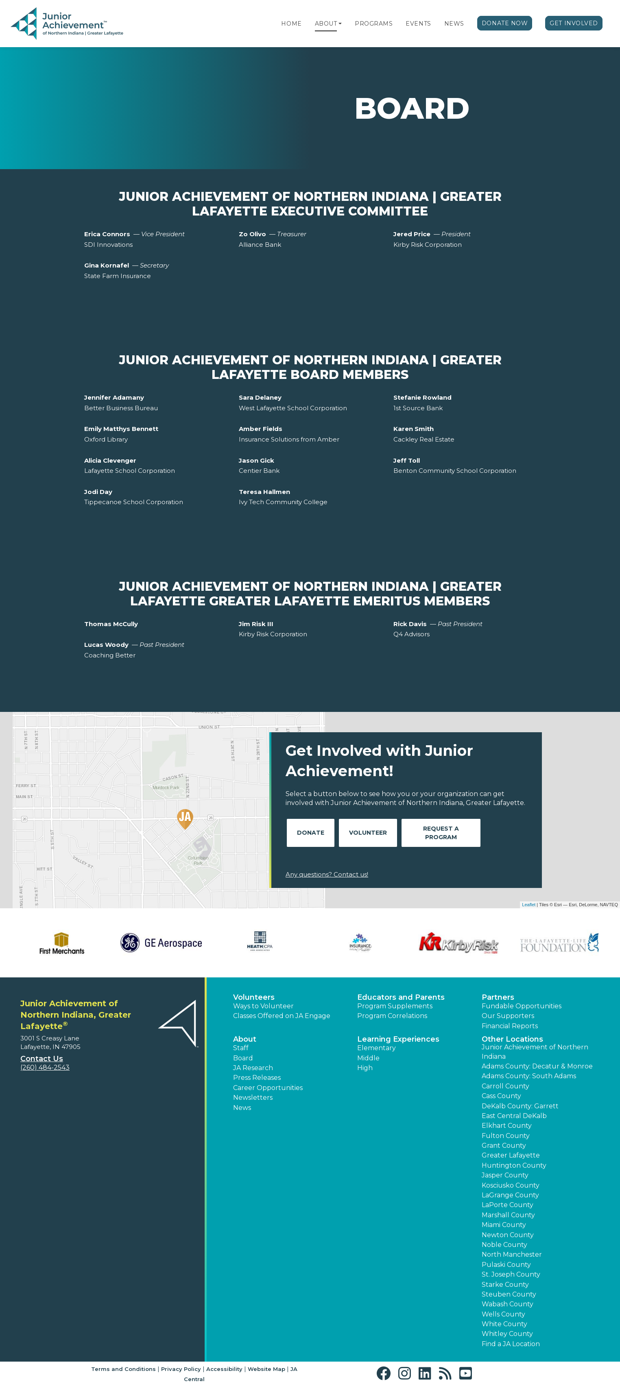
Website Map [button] (266, 1369)
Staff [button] (241, 1048)
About (326, 23)
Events (418, 23)
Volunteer (368, 832)
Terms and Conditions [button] (123, 1369)
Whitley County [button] (507, 1334)
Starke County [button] (505, 1284)
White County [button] (504, 1324)
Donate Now (505, 23)
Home (291, 23)
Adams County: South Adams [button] (529, 1076)
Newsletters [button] (253, 1097)
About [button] (244, 1039)
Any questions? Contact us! (327, 874)
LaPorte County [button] (507, 1205)
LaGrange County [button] (510, 1195)
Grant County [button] (504, 1145)
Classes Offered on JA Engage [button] (281, 1016)
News (454, 23)
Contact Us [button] (41, 1058)
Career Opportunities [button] (268, 1088)
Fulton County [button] (506, 1136)
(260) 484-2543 (45, 1067)
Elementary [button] (376, 1048)
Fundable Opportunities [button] (521, 1006)
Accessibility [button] (224, 1369)
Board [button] (243, 1058)
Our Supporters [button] (508, 1016)
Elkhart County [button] (507, 1125)
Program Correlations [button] (392, 1016)
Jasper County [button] (505, 1175)
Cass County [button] (501, 1096)
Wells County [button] (503, 1314)
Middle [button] (368, 1058)
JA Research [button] (253, 1068)
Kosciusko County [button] (510, 1185)
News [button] (242, 1108)
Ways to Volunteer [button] (263, 1006)
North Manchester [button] (512, 1254)
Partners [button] (498, 997)
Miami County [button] (504, 1225)
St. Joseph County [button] (511, 1274)
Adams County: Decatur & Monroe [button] (537, 1066)
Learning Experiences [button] (398, 1039)
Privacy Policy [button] (181, 1369)
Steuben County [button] (509, 1294)
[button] (340, 23)
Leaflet (528, 904)
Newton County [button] (508, 1235)
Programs (374, 23)
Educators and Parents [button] (401, 997)
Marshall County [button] (508, 1215)
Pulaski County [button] (506, 1265)
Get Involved (574, 23)
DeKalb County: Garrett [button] (520, 1106)
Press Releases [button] (257, 1077)
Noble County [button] (504, 1245)
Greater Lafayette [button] (511, 1155)
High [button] (365, 1068)
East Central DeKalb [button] (514, 1116)
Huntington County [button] (514, 1165)
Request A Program (441, 833)
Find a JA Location (511, 1344)
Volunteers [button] (254, 997)
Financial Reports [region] (510, 1026)
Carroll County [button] (505, 1086)
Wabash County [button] (507, 1304)
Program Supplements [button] (394, 1006)
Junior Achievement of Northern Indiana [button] (535, 1051)
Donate (310, 832)
